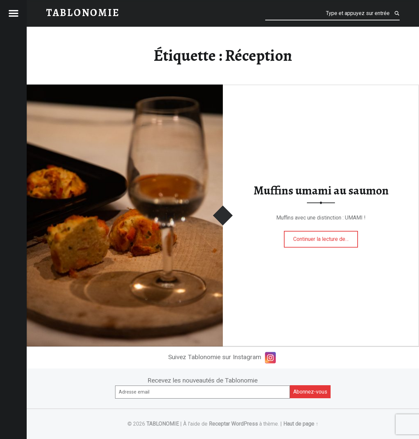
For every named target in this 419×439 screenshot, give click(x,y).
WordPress (244, 424)
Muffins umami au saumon (321, 190)
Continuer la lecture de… (325, 237)
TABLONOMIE (162, 424)
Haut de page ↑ (300, 424)
